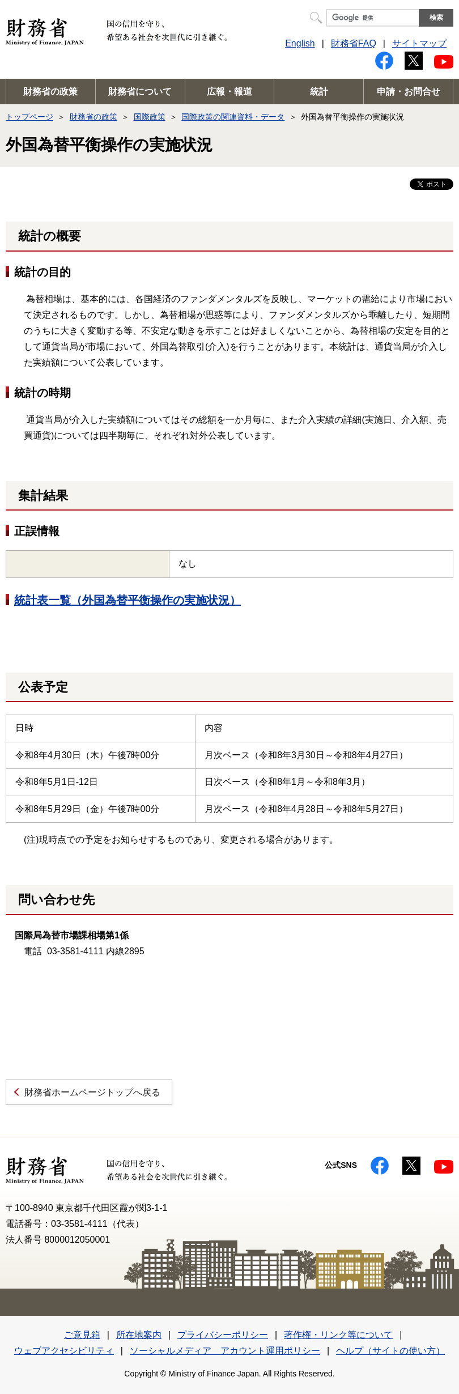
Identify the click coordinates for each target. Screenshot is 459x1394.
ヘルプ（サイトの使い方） (390, 1350)
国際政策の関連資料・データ (232, 116)
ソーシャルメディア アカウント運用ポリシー (225, 1350)
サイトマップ (419, 43)
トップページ (29, 116)
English (299, 43)
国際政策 (149, 116)
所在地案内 (139, 1335)
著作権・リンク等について (338, 1335)
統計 (319, 91)
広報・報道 (229, 91)
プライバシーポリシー (222, 1335)
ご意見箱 (82, 1335)
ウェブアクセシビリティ (64, 1350)
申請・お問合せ (408, 91)
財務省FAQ (353, 43)
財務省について (140, 91)
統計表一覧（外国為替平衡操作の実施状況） (127, 600)
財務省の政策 (50, 91)
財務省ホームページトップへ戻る (92, 1092)
